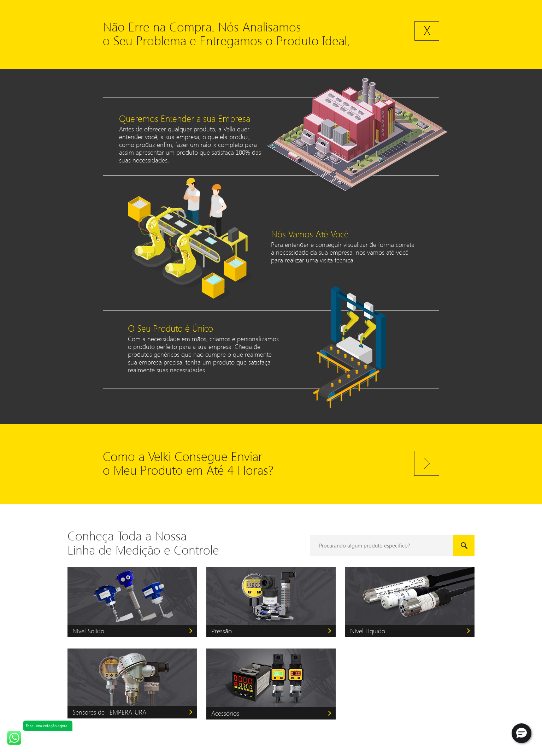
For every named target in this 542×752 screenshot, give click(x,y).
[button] (521, 733)
